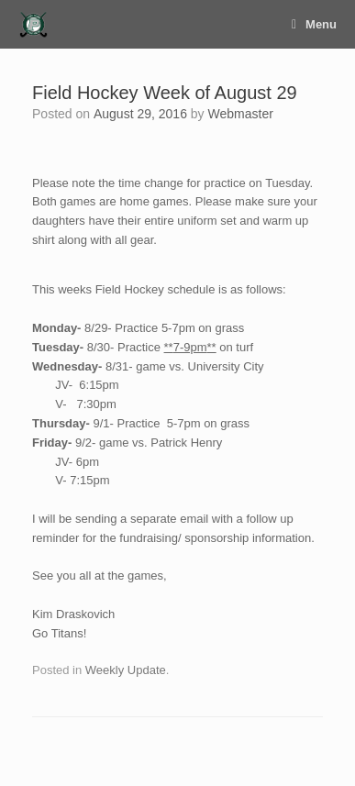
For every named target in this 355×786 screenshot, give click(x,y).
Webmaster (240, 113)
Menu (314, 24)
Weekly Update (125, 670)
